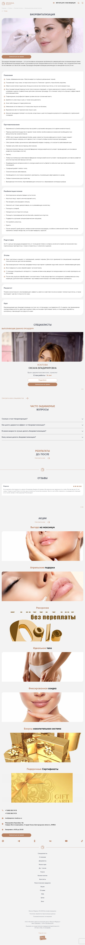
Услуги (42, 872)
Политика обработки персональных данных (42, 913)
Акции (42, 886)
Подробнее (42, 380)
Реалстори (42, 864)
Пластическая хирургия (42, 883)
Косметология (42, 875)
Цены (42, 897)
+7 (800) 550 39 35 (11, 810)
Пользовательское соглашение (42, 916)
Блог (42, 901)
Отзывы (42, 890)
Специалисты (42, 853)
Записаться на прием (42, 384)
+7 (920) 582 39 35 (11, 813)
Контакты (42, 879)
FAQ (42, 894)
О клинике (42, 857)
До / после (42, 868)
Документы (42, 861)
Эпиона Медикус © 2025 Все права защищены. (42, 911)
